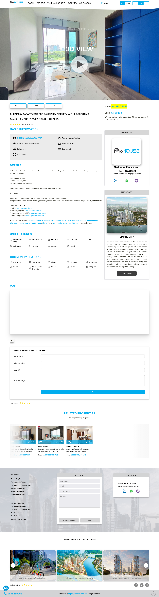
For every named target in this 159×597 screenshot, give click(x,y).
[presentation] (75, 513)
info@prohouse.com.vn (130, 486)
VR (53, 106)
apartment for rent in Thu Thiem (63, 220)
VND (122, 3)
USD (128, 3)
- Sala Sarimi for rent (17, 513)
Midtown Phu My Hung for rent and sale (79, 578)
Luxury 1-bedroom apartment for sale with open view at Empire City (51, 450)
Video (36, 106)
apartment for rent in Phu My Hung (27, 223)
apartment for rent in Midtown (38, 220)
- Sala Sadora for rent (17, 516)
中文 (146, 3)
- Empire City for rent (17, 503)
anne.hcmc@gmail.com (23, 208)
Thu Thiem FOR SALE (36, 3)
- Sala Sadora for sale (17, 494)
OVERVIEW (72, 3)
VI (135, 3)
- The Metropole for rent (18, 506)
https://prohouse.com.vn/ (77, 594)
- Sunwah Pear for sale (17, 488)
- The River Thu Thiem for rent (20, 509)
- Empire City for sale (17, 479)
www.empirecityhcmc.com (34, 215)
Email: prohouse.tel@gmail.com (127, 174)
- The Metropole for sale (18, 482)
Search (106, 3)
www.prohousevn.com (37, 213)
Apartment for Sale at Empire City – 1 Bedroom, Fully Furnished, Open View (23, 450)
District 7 (45, 223)
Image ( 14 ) (18, 106)
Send (92, 392)
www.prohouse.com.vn (33, 211)
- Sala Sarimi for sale (17, 491)
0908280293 (130, 483)
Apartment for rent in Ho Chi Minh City (66, 223)
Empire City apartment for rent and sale (32, 578)
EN (141, 3)
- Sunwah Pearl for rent (18, 519)
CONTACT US (85, 3)
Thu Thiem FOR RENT (56, 3)
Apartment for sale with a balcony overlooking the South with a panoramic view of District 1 (77, 450)
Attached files (69, 520)
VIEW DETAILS (126, 273)
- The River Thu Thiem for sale (20, 485)
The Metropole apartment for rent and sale (126, 578)
